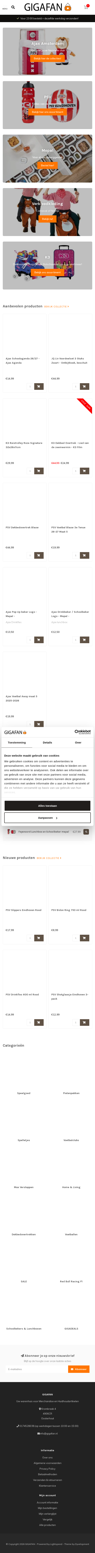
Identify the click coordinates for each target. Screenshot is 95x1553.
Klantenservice (47, 1485)
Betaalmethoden (47, 1474)
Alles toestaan (47, 805)
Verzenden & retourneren (47, 1480)
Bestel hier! (47, 165)
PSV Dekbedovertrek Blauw (22, 527)
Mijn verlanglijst (47, 1513)
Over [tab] (78, 742)
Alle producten (47, 1524)
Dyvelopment (82, 1544)
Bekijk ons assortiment (47, 272)
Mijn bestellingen (47, 1508)
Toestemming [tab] (17, 742)
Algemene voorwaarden (47, 1463)
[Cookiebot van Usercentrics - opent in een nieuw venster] (75, 732)
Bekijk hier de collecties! (47, 58)
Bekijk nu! (47, 218)
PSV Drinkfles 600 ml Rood (22, 994)
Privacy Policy (47, 1468)
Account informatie (47, 1502)
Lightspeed (56, 1544)
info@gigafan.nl (49, 1433)
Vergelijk (47, 1519)
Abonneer (79, 1369)
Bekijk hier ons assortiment (47, 111)
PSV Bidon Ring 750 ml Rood (68, 910)
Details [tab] (47, 742)
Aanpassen (47, 817)
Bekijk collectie (56, 306)
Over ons (47, 1457)
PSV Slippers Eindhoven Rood (23, 910)
